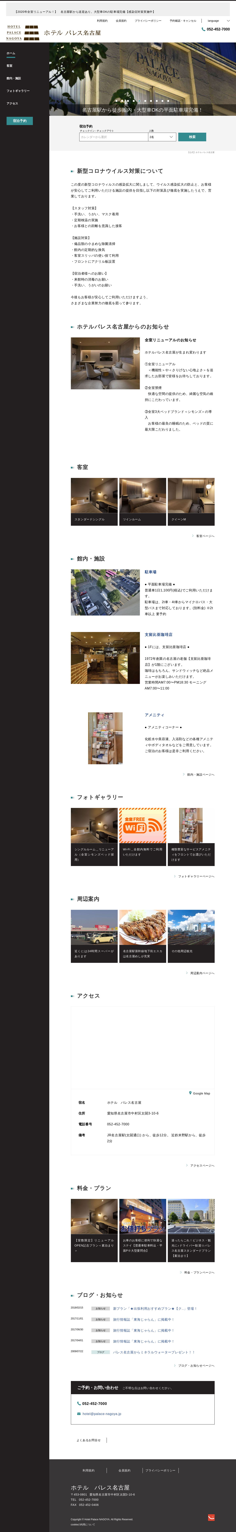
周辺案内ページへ (200, 973)
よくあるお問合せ (89, 1440)
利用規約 (89, 1470)
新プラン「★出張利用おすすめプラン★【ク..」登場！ (155, 1308)
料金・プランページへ (197, 1272)
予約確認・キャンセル (183, 20)
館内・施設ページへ (198, 774)
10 (168, 100)
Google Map (199, 1093)
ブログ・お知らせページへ (194, 1365)
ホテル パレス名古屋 (100, 1487)
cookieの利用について (83, 1524)
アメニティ (155, 715)
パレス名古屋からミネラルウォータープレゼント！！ (154, 1352)
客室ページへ (203, 536)
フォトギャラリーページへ (194, 876)
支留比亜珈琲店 (159, 635)
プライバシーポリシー (160, 1470)
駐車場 (151, 572)
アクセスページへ (200, 1165)
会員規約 (125, 1470)
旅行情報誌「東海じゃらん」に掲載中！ (144, 1319)
